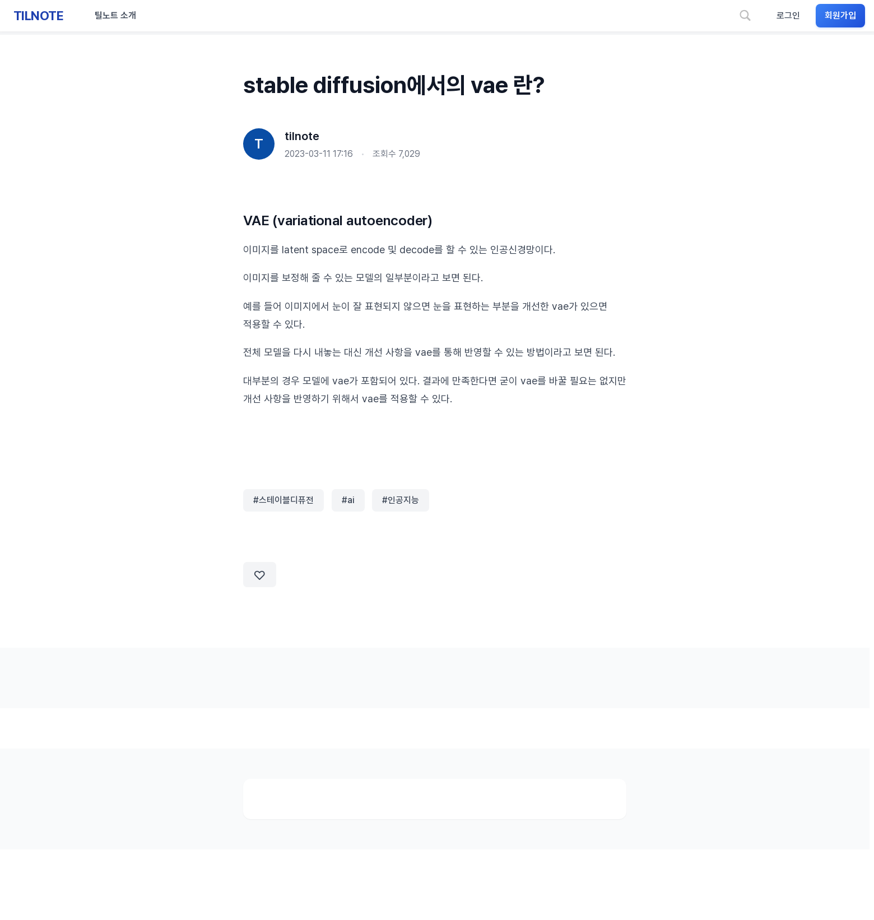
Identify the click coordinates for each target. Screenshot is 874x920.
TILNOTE (38, 15)
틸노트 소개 (115, 15)
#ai (348, 500)
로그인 (788, 15)
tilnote (302, 136)
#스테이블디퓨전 (283, 500)
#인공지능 (400, 500)
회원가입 (840, 15)
